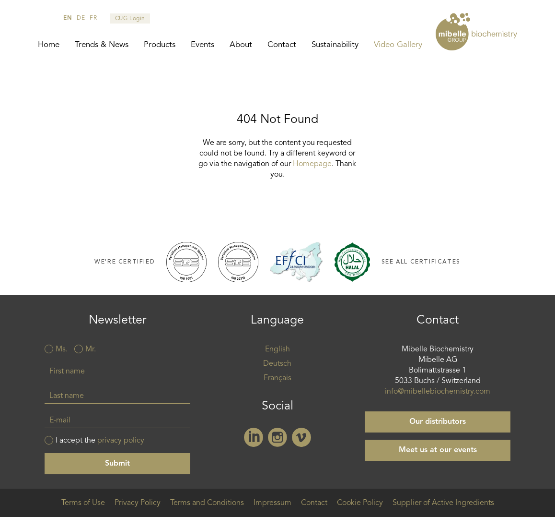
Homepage (312, 164)
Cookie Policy (360, 503)
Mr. (90, 349)
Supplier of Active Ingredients (443, 503)
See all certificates (421, 261)
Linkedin (253, 437)
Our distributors (437, 422)
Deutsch (277, 364)
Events (202, 45)
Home (48, 45)
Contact (281, 45)
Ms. (62, 349)
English (277, 349)
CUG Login (130, 19)
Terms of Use (83, 503)
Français (277, 378)
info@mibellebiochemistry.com (437, 392)
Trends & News (101, 45)
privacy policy (120, 441)
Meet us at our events (438, 450)
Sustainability (335, 45)
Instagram (277, 437)
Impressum (272, 503)
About (241, 45)
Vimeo (301, 437)
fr (93, 18)
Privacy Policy (138, 503)
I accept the (100, 441)
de (81, 18)
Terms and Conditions (207, 503)
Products (159, 45)
